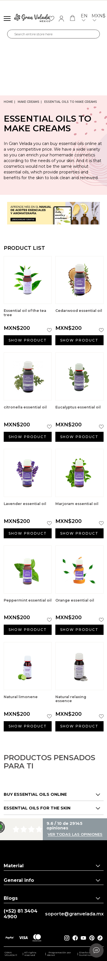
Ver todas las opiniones (75, 835)
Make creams (28, 102)
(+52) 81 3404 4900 (20, 913)
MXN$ (99, 18)
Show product (28, 340)
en (84, 18)
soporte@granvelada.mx (74, 914)
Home (8, 102)
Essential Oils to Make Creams (70, 102)
